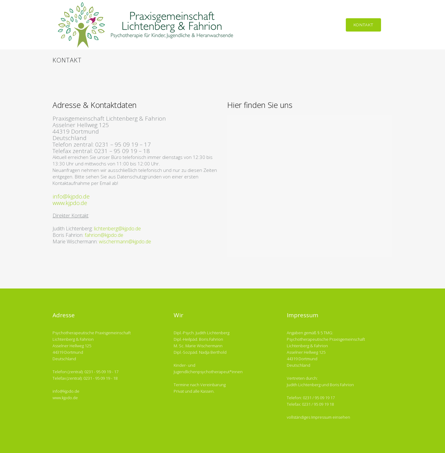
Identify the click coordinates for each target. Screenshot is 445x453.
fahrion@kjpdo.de (104, 235)
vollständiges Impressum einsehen (318, 417)
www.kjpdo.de (70, 203)
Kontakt (363, 25)
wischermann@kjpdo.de (125, 241)
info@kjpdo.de (71, 196)
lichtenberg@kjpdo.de (117, 228)
